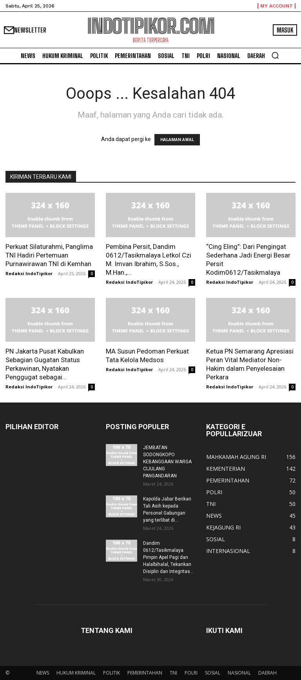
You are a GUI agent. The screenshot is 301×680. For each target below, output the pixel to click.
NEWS (42, 672)
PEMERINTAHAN (144, 672)
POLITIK (111, 672)
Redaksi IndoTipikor (29, 273)
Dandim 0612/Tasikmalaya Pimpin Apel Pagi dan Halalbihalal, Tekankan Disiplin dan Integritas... (168, 557)
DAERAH (267, 672)
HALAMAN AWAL (177, 139)
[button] (275, 55)
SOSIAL (212, 672)
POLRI (191, 672)
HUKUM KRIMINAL (76, 672)
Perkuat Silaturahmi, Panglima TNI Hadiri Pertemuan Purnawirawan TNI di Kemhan (49, 255)
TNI (173, 672)
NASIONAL (239, 672)
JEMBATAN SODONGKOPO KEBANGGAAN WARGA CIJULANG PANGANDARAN (167, 462)
